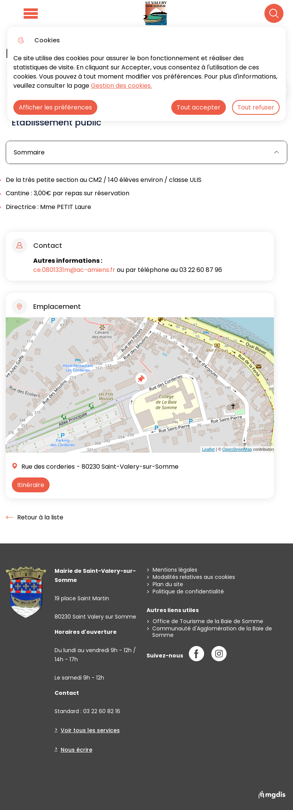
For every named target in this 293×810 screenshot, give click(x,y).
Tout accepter (199, 107)
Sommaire (146, 152)
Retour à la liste (34, 517)
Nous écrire (76, 750)
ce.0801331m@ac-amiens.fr (74, 269)
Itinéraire (30, 485)
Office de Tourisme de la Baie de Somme (208, 621)
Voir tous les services (90, 730)
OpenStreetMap (237, 449)
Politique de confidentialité (188, 591)
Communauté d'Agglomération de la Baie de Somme (212, 631)
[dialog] (146, 74)
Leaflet (208, 449)
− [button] (13, 339)
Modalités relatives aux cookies (194, 577)
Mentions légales (175, 570)
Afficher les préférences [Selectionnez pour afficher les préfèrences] (55, 107)
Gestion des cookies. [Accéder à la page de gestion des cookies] (121, 85)
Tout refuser (255, 107)
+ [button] (13, 327)
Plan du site (168, 584)
